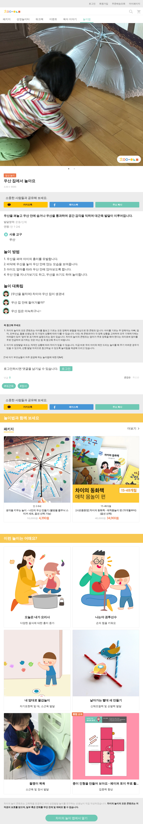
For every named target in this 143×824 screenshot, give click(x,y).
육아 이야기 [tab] (70, 19)
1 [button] (69, 169)
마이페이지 (134, 3)
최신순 (136, 377)
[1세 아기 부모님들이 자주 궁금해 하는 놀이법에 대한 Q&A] (33, 357)
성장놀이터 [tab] (23, 19)
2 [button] (74, 169)
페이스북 (65, 204)
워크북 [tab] (39, 19)
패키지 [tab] (7, 19)
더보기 (133, 428)
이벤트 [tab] (53, 19)
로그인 (92, 3)
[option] (71, 94)
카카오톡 (19, 204)
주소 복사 (117, 204)
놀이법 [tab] (87, 19)
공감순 (127, 377)
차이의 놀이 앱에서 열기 (71, 818)
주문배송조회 (118, 3)
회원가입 (103, 3)
